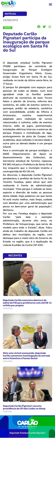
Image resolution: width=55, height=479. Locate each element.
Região (7, 28)
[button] (50, 4)
